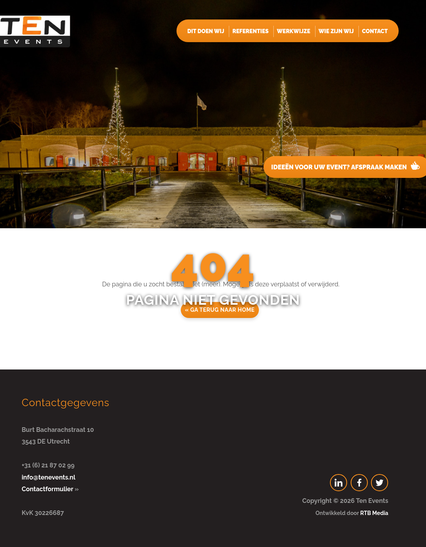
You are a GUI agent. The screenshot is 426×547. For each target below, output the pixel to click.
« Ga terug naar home (220, 310)
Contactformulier (47, 489)
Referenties (250, 31)
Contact (375, 31)
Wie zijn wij (336, 31)
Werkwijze (293, 31)
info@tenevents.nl (48, 477)
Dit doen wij (205, 31)
